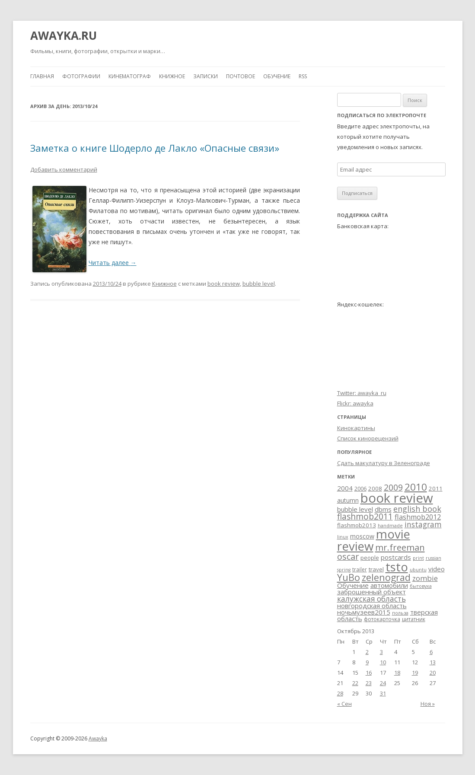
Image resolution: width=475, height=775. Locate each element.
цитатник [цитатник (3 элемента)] (413, 619)
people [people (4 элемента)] (369, 557)
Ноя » (428, 704)
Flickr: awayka (355, 403)
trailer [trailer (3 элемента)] (359, 569)
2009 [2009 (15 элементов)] (393, 487)
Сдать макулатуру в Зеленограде (383, 463)
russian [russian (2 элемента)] (433, 558)
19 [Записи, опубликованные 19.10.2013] (415, 672)
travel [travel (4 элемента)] (376, 569)
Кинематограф (129, 76)
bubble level (258, 283)
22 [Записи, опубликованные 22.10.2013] (355, 683)
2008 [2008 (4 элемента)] (375, 488)
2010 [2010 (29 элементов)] (416, 487)
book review (223, 283)
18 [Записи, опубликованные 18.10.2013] (397, 672)
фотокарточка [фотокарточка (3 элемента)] (382, 619)
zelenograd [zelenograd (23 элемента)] (386, 577)
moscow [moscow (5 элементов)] (362, 536)
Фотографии (81, 76)
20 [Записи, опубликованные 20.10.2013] (433, 672)
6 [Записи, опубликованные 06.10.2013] (431, 652)
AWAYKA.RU (63, 35)
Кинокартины (356, 428)
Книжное (172, 76)
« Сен (344, 704)
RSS (303, 76)
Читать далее (113, 262)
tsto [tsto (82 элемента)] (397, 566)
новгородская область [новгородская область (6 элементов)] (372, 605)
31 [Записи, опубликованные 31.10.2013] (383, 693)
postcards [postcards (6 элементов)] (396, 557)
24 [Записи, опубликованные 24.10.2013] (383, 683)
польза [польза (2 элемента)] (400, 613)
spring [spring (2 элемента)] (344, 570)
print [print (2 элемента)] (418, 558)
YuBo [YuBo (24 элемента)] (348, 577)
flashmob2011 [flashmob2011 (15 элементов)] (365, 516)
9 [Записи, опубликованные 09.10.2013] (367, 662)
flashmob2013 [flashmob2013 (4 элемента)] (356, 525)
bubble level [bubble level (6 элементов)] (355, 509)
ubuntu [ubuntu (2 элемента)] (418, 570)
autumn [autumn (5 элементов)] (348, 500)
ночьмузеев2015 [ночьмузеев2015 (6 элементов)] (363, 612)
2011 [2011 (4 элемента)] (436, 488)
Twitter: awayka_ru (361, 393)
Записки (205, 76)
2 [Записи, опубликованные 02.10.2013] (367, 652)
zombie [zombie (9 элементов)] (425, 578)
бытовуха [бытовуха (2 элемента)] (421, 586)
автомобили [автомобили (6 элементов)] (389, 585)
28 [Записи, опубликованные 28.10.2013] (340, 693)
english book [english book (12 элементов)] (417, 509)
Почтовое (240, 76)
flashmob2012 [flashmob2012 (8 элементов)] (418, 517)
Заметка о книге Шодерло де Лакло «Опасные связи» (154, 147)
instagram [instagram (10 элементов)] (423, 524)
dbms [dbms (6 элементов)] (383, 509)
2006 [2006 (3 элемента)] (360, 488)
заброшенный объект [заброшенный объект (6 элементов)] (371, 591)
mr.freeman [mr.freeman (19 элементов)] (400, 547)
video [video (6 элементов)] (436, 569)
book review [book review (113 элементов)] (396, 498)
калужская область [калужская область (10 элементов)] (371, 599)
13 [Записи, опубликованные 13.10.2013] (433, 662)
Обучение (276, 76)
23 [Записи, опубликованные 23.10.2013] (369, 683)
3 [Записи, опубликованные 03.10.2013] (381, 652)
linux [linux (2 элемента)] (342, 537)
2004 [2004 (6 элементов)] (345, 488)
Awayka (98, 738)
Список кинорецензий (367, 438)
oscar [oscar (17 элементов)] (348, 556)
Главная (42, 76)
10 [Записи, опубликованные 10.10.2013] (383, 662)
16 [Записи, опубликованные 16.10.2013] (369, 672)
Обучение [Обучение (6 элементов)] (353, 585)
